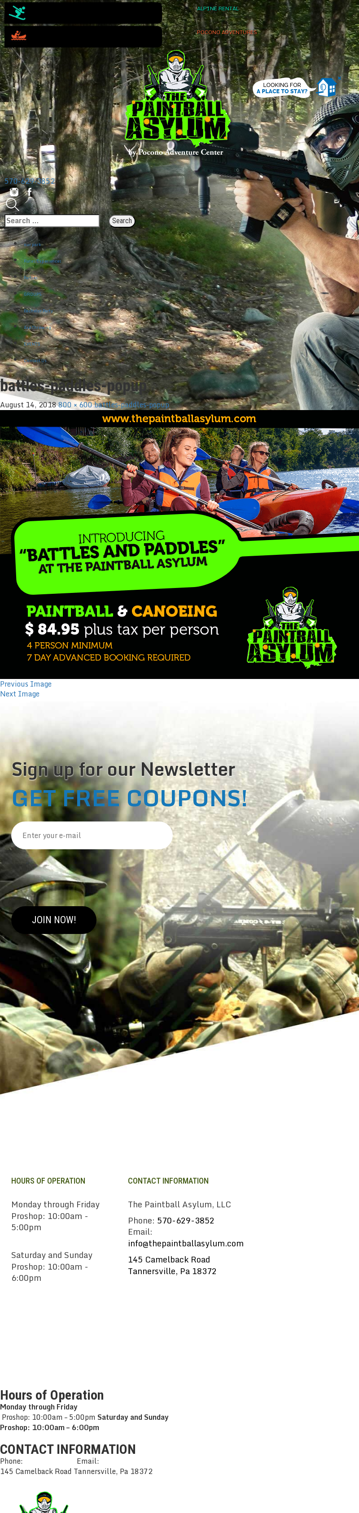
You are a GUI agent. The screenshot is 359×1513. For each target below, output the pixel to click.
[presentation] (79, 874)
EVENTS (32, 344)
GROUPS (33, 294)
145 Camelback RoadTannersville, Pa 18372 (172, 1265)
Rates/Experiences (42, 261)
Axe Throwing (37, 327)
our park (32, 244)
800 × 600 (75, 405)
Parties (31, 277)
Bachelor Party (38, 310)
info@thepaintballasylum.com (186, 1243)
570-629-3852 (29, 181)
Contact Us (35, 360)
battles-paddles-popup (131, 405)
